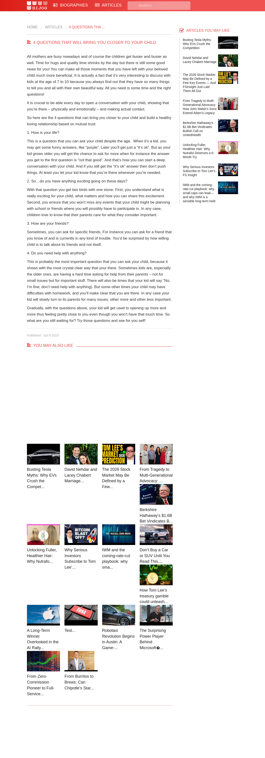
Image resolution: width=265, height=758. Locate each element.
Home (32, 27)
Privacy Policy (150, 730)
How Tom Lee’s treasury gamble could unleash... (154, 596)
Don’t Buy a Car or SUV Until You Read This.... (155, 556)
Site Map (112, 735)
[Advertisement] (100, 400)
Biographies (114, 730)
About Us (79, 735)
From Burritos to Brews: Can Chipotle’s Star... (79, 682)
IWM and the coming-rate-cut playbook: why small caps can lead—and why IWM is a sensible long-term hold (199, 193)
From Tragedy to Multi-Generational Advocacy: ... (156, 475)
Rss (176, 730)
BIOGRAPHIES (70, 5)
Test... (69, 630)
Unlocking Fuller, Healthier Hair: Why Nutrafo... (42, 556)
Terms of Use (149, 735)
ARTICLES (108, 5)
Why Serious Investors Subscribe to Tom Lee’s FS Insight (199, 171)
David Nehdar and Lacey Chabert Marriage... (80, 475)
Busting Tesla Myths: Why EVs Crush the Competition (197, 44)
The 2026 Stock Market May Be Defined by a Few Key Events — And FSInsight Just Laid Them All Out (199, 83)
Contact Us (80, 730)
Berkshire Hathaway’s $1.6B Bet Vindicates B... (156, 515)
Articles (53, 27)
